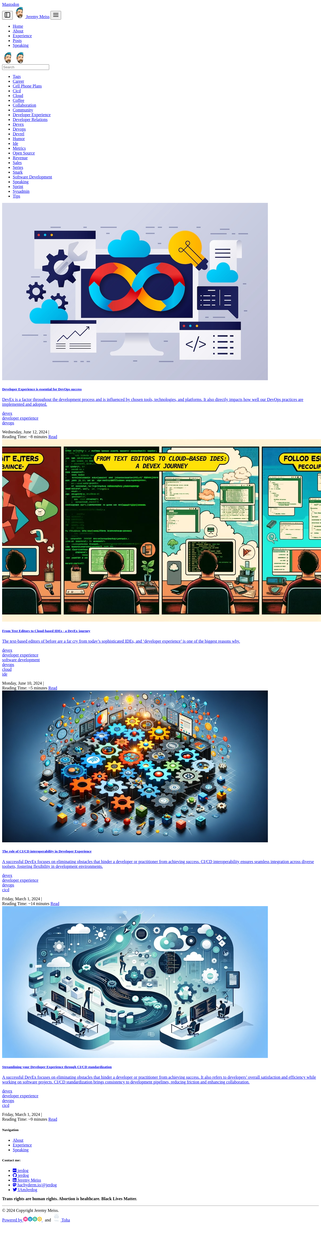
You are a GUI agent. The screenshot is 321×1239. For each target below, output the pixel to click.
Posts (17, 40)
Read (52, 436)
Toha (61, 1220)
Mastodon (10, 4)
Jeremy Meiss (31, 16)
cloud (7, 669)
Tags (17, 76)
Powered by (22, 1220)
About (18, 31)
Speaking (21, 45)
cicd (5, 890)
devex (7, 413)
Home (18, 26)
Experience (22, 36)
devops (8, 423)
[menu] (55, 15)
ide (4, 674)
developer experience (20, 418)
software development (21, 660)
